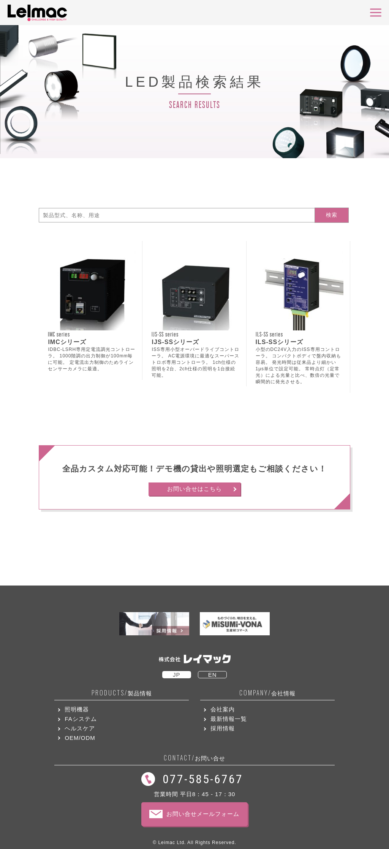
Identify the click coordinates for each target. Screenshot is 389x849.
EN (212, 674)
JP (176, 674)
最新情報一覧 (228, 719)
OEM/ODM (80, 738)
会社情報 (267, 693)
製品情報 (122, 693)
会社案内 (222, 709)
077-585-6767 (203, 779)
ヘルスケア (80, 728)
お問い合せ (194, 758)
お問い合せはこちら (194, 489)
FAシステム (80, 719)
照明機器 (77, 709)
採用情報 (222, 728)
